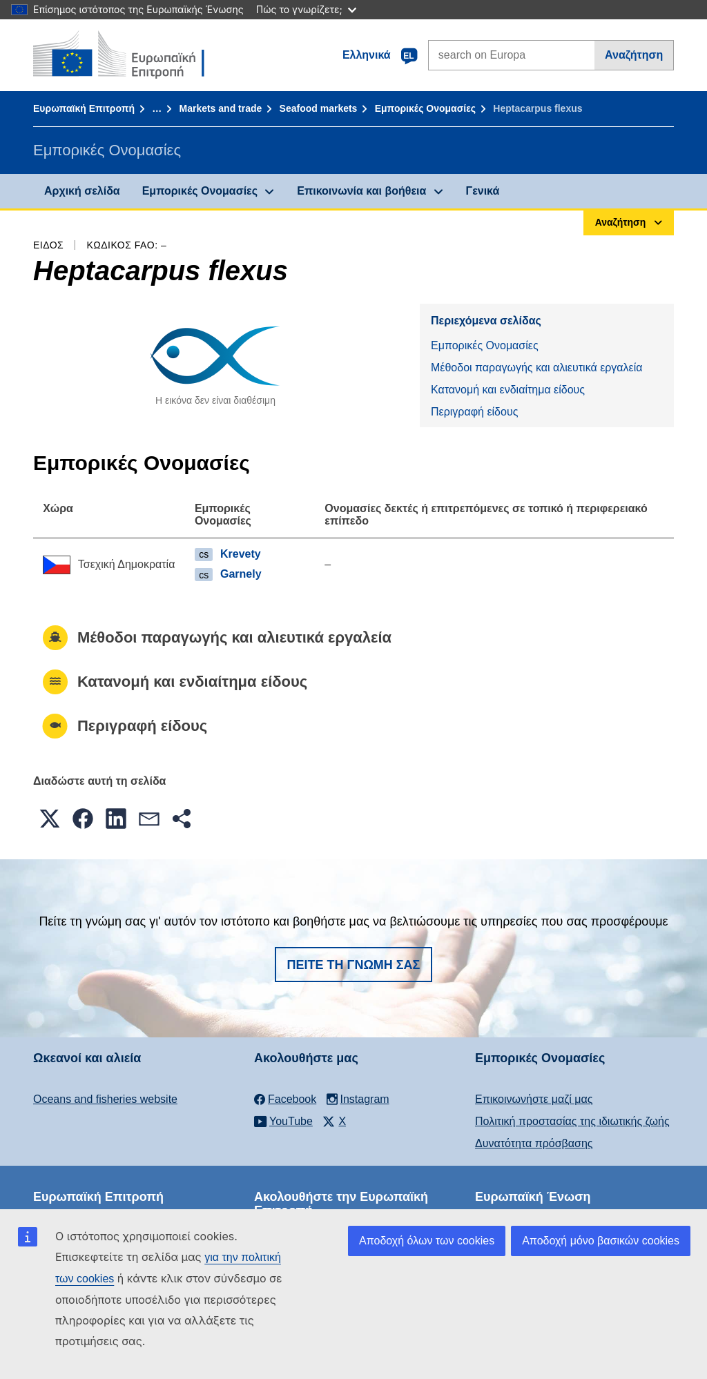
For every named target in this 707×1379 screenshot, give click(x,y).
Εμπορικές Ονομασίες (425, 108)
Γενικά (483, 191)
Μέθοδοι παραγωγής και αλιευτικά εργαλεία (537, 367)
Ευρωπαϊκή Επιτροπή (84, 108)
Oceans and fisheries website (105, 1099)
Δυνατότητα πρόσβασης (534, 1143)
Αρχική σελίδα (82, 191)
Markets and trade (220, 108)
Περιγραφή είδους (474, 412)
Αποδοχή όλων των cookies (426, 1240)
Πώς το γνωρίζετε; (306, 9)
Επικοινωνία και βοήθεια (361, 191)
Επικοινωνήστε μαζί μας (533, 1099)
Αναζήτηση (634, 55)
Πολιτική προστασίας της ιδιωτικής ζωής (572, 1121)
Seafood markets (319, 108)
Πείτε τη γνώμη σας (353, 965)
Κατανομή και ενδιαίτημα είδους (508, 389)
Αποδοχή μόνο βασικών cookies (600, 1240)
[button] (50, 818)
